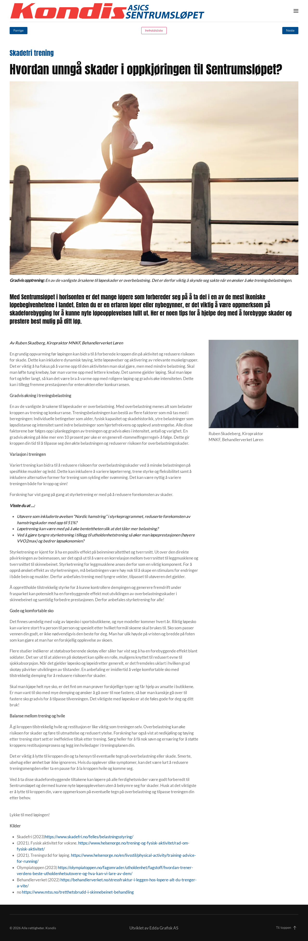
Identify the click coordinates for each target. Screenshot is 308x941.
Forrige (18, 30)
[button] (296, 11)
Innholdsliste (154, 30)
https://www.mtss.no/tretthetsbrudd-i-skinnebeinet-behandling (78, 892)
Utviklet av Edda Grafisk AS (153, 927)
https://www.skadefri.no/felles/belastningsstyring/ (89, 836)
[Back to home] (107, 11)
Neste (290, 30)
